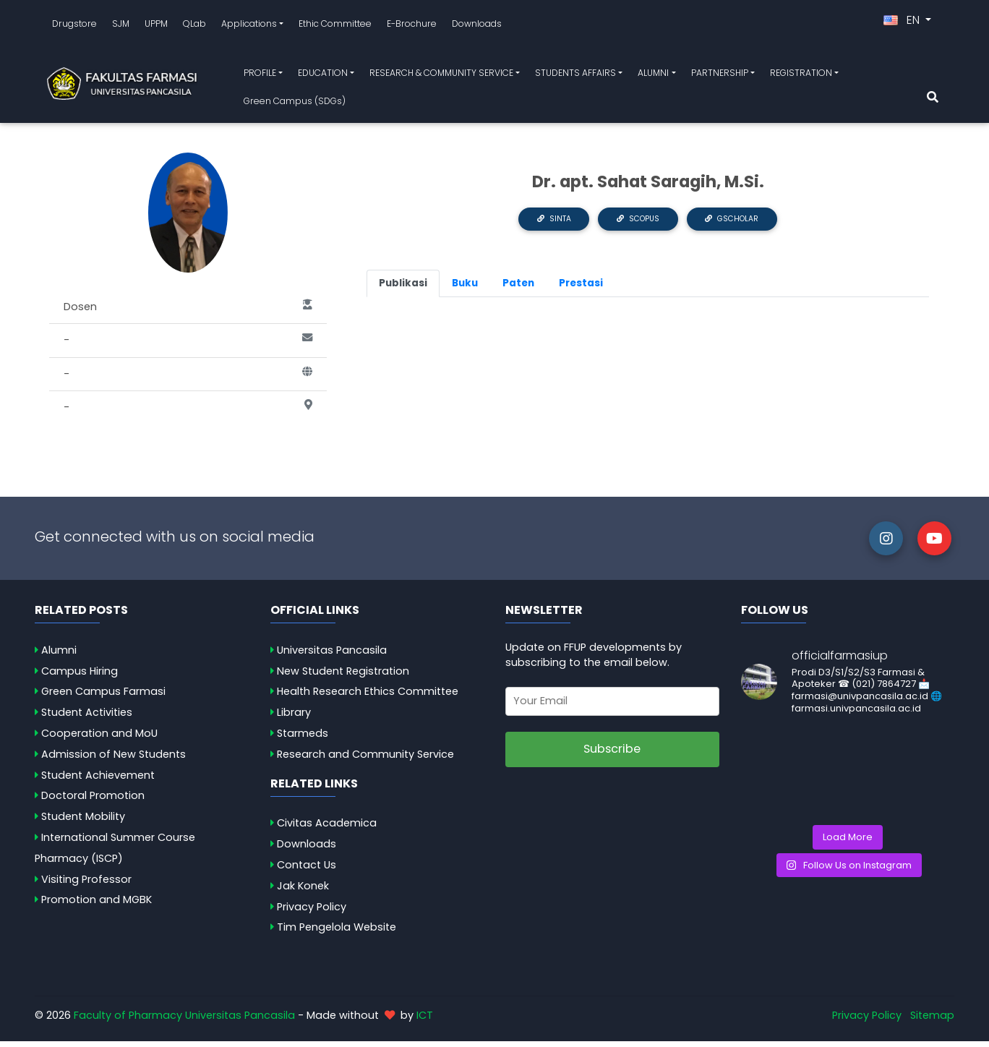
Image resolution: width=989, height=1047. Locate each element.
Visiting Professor (86, 885)
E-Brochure (412, 26)
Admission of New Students (113, 760)
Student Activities (86, 718)
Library (294, 718)
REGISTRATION (801, 75)
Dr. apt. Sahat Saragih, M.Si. (648, 187)
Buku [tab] (465, 289)
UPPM (156, 26)
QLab (194, 26)
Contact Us (306, 870)
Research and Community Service (365, 760)
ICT (424, 1021)
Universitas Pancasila (332, 656)
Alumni (59, 656)
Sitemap (932, 1021)
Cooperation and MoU (99, 739)
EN (902, 22)
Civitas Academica (327, 828)
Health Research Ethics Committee (367, 697)
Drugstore (74, 26)
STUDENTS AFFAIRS (575, 75)
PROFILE (260, 75)
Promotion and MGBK (96, 905)
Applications (249, 26)
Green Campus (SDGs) (295, 104)
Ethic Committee (335, 26)
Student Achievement (98, 781)
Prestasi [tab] (581, 289)
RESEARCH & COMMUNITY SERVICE (441, 75)
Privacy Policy (311, 912)
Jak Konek (303, 891)
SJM (120, 26)
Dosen (188, 313)
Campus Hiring (79, 677)
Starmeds (302, 739)
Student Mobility (83, 822)
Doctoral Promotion (93, 801)
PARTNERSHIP (719, 75)
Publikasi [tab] (403, 289)
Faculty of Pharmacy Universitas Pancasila (184, 1021)
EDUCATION (323, 75)
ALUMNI (653, 75)
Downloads (477, 26)
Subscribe (612, 754)
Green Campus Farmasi (103, 697)
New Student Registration (343, 677)
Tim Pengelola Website (336, 933)
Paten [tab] (518, 289)
